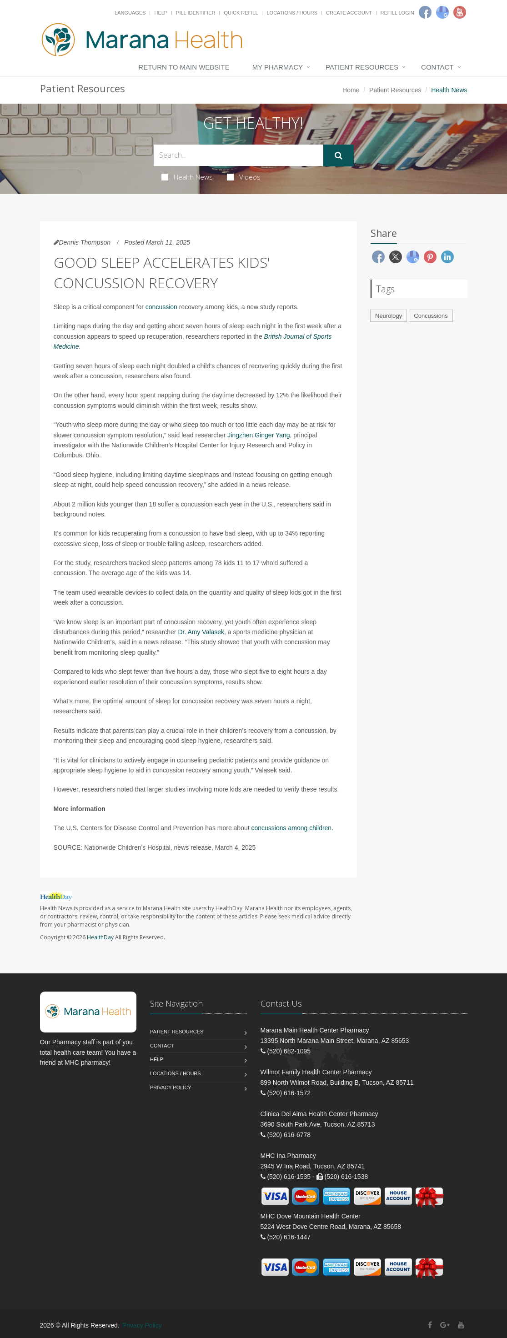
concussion (161, 307)
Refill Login (397, 12)
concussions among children (291, 828)
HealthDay (100, 937)
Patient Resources (362, 67)
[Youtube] (459, 12)
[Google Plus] (445, 1325)
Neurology (388, 315)
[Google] (442, 12)
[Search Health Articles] (238, 155)
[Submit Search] (338, 155)
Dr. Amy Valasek (201, 632)
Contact (437, 67)
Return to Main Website (183, 67)
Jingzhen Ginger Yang (258, 435)
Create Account (349, 12)
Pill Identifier (195, 12)
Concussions (430, 315)
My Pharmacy (277, 67)
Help (160, 12)
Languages (130, 12)
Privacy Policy (170, 1087)
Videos (244, 176)
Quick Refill (241, 12)
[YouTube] (461, 1325)
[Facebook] (425, 12)
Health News (187, 176)
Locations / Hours (291, 12)
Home (350, 90)
